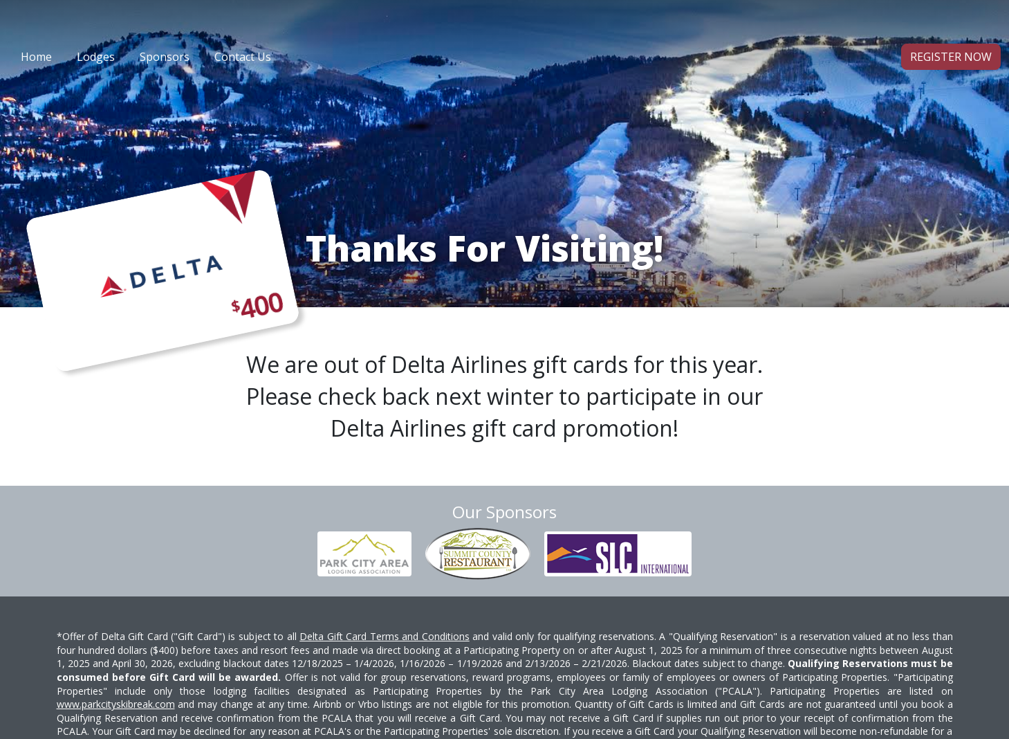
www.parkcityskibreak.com (116, 704)
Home (36, 56)
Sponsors (164, 56)
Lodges (96, 56)
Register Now (951, 56)
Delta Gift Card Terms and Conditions (384, 636)
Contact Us (242, 56)
